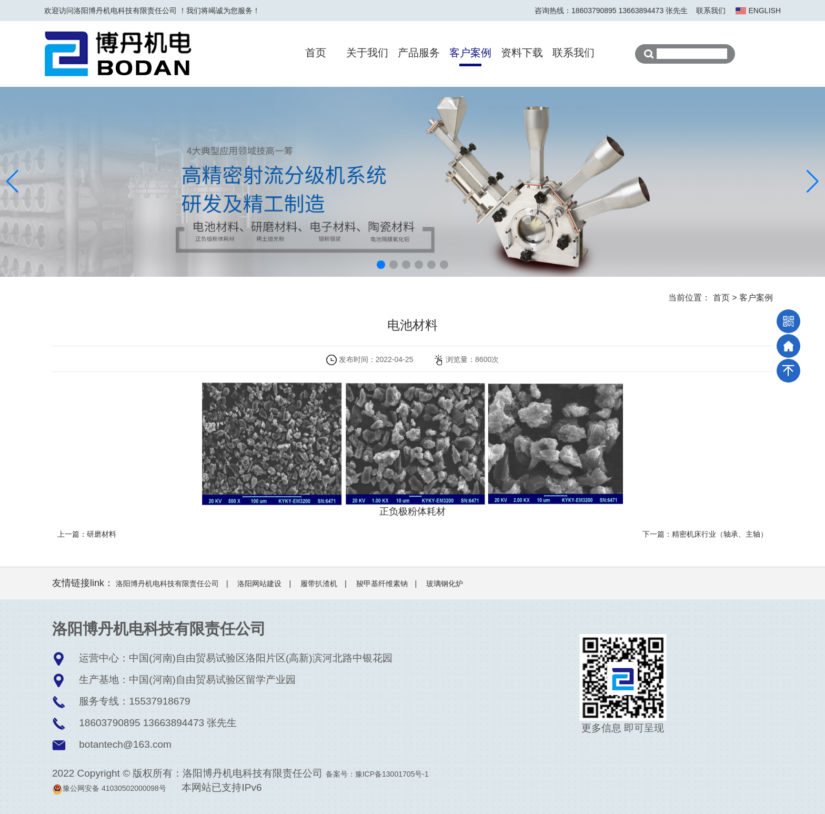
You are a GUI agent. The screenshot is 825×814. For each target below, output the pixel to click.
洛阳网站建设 (259, 583)
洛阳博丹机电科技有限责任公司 (167, 583)
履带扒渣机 (318, 583)
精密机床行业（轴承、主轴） (720, 534)
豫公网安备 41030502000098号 (109, 788)
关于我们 (367, 52)
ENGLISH (765, 10)
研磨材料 (101, 534)
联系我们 (711, 10)
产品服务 (419, 52)
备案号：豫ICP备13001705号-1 (377, 774)
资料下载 (522, 52)
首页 (315, 52)
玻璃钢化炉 (444, 583)
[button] (381, 264)
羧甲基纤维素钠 (382, 583)
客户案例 (470, 52)
